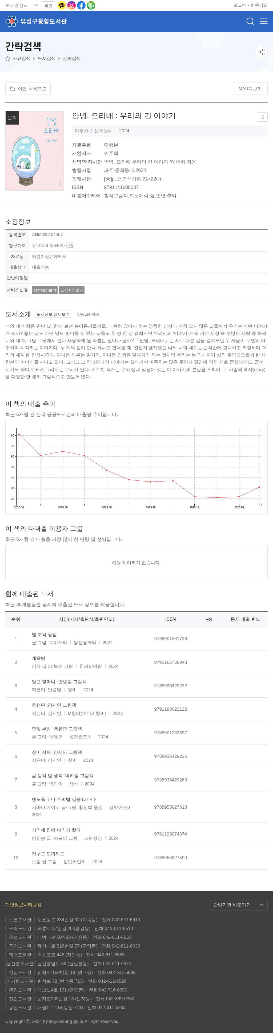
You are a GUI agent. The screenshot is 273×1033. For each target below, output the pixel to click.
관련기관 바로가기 (232, 904)
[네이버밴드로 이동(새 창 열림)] (91, 5)
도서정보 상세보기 (53, 314)
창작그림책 (116, 195)
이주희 (111, 153)
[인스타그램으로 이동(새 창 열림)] (72, 5)
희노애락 (138, 195)
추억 (171, 195)
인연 (161, 195)
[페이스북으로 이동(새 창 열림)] (82, 5)
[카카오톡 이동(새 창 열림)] (62, 5)
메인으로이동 (7, 58)
